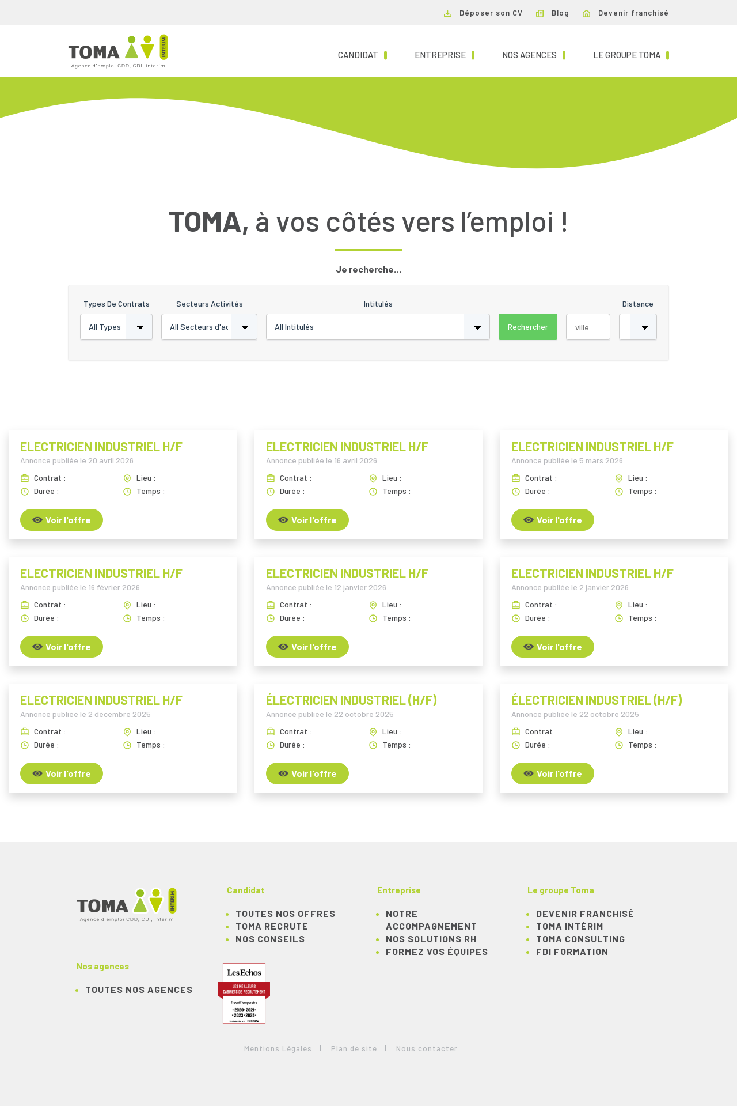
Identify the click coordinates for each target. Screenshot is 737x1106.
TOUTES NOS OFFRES (285, 913)
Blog (552, 12)
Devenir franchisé (626, 12)
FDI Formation (572, 951)
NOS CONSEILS (270, 938)
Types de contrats (116, 303)
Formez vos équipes (437, 951)
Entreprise (444, 54)
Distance (638, 303)
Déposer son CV (483, 12)
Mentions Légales (278, 1048)
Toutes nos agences (139, 989)
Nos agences (533, 54)
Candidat (362, 54)
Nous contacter (427, 1048)
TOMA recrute (272, 925)
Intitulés (378, 303)
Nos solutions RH (431, 938)
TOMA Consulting (580, 938)
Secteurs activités (209, 303)
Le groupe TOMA (631, 54)
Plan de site (354, 1048)
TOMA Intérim (569, 925)
